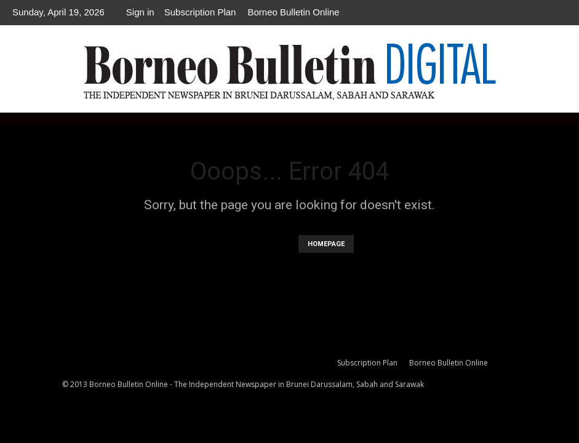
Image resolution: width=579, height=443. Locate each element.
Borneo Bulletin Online (293, 12)
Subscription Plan (200, 12)
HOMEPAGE (326, 244)
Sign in (140, 12)
